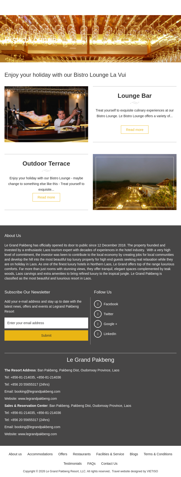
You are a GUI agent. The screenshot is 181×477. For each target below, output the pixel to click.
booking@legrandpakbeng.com (37, 391)
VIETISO (152, 471)
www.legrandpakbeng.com (37, 398)
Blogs (134, 454)
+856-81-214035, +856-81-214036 (36, 377)
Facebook (111, 304)
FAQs (91, 463)
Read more (134, 130)
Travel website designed (127, 471)
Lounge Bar (135, 95)
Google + (110, 324)
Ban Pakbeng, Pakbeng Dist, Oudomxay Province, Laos (78, 370)
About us (15, 454)
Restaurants (81, 454)
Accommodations (40, 454)
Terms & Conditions (158, 454)
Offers (62, 454)
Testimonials (72, 463)
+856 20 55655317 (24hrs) (30, 384)
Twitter (108, 314)
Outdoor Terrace (46, 163)
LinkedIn (110, 334)
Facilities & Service (110, 454)
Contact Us (109, 463)
